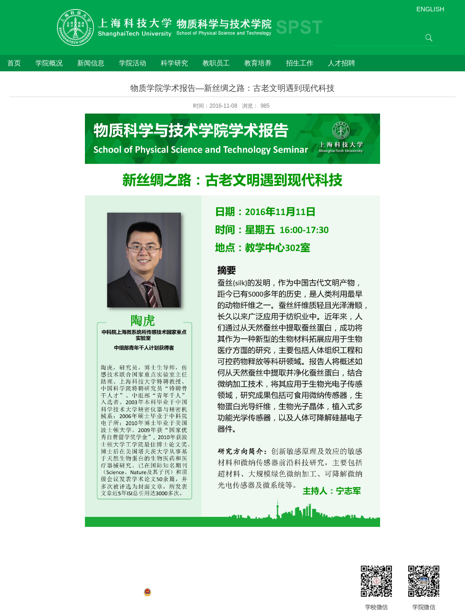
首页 (14, 63)
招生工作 (299, 63)
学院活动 (132, 63)
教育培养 (258, 63)
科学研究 (174, 63)
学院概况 (49, 63)
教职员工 (216, 63)
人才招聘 (341, 63)
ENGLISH (430, 9)
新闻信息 (90, 63)
